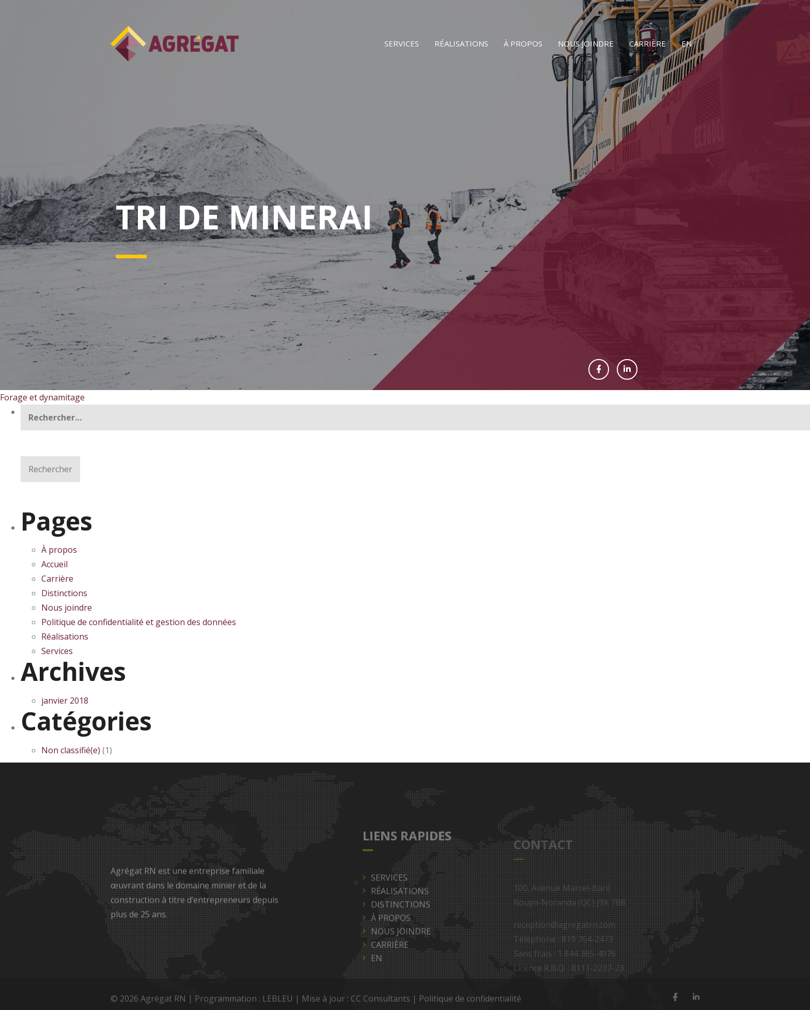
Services (401, 43)
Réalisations (461, 43)
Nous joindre (586, 43)
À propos (523, 43)
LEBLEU (277, 1000)
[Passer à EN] (686, 43)
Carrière (647, 43)
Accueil (54, 564)
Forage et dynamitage (42, 397)
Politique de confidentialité (470, 1000)
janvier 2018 (64, 700)
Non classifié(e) (70, 750)
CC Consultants (380, 1000)
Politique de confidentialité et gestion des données (139, 622)
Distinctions (64, 593)
